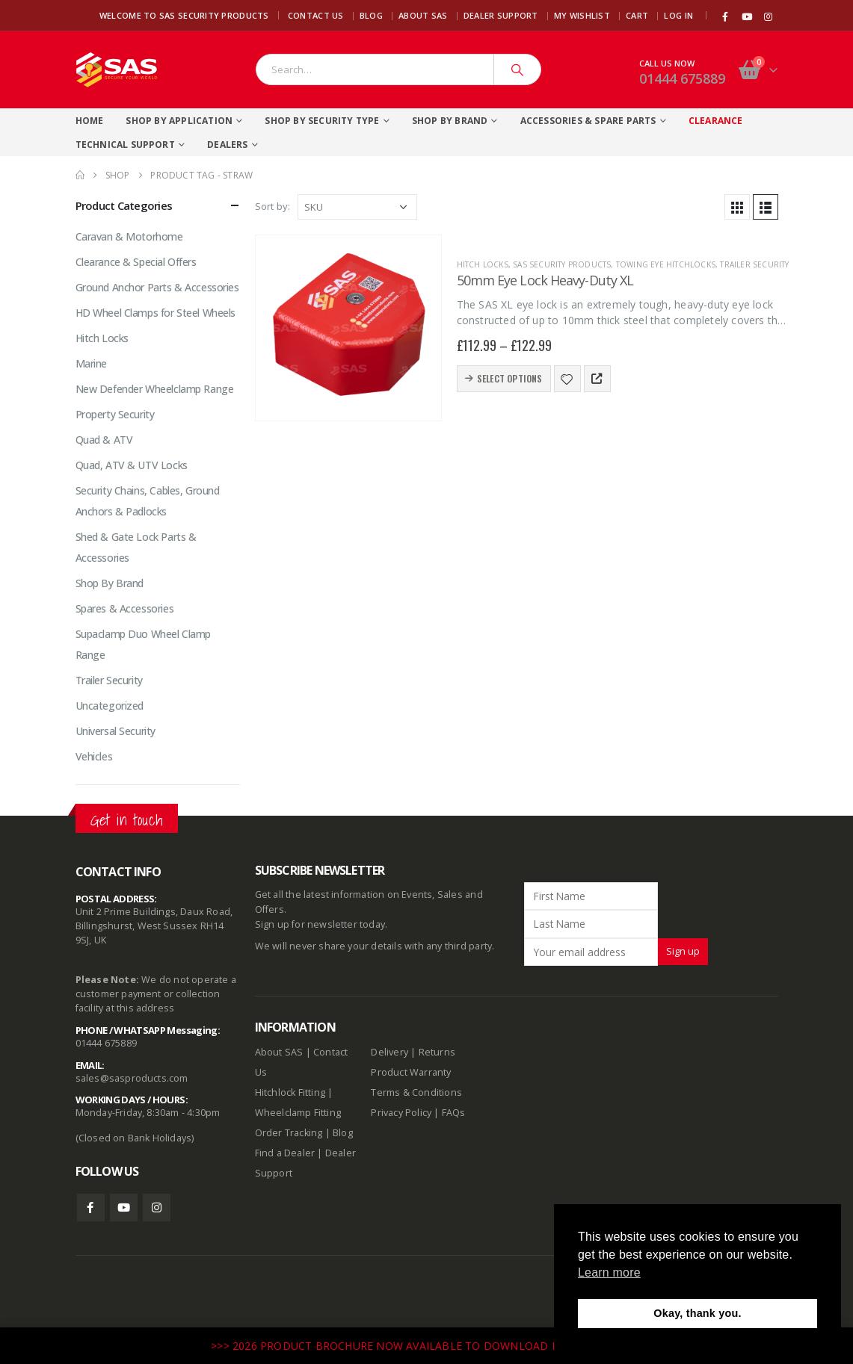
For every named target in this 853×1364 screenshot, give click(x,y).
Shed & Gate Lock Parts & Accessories (136, 547)
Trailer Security (754, 264)
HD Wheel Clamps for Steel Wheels (156, 313)
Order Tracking (289, 1132)
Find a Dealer (285, 1153)
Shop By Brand (450, 120)
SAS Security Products (562, 264)
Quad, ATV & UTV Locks (132, 465)
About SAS (422, 15)
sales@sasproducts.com (132, 1078)
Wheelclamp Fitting (298, 1112)
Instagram (156, 1207)
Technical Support (125, 144)
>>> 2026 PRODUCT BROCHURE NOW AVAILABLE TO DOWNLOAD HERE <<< (407, 1346)
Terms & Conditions (416, 1092)
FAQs (454, 1112)
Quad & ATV (104, 440)
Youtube (124, 1207)
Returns (437, 1052)
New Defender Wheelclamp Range (155, 389)
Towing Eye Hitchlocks (665, 264)
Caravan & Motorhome (129, 236)
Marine (91, 363)
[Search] (517, 69)
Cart (637, 15)
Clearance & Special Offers (136, 262)
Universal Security (115, 731)
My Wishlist (582, 15)
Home (90, 120)
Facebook (91, 1207)
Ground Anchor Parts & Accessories (157, 287)
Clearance (716, 120)
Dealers (227, 144)
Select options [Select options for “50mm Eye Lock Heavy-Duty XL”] (510, 378)
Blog (371, 15)
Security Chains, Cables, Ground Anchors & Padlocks (148, 500)
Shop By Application (179, 120)
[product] (348, 328)
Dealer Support (501, 15)
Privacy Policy (401, 1112)
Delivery (389, 1052)
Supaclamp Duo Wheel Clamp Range (144, 644)
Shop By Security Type (322, 120)
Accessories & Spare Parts (588, 120)
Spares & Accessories (125, 608)
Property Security (115, 414)
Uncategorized (110, 705)
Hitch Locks (482, 264)
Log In (678, 15)
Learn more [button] (609, 1272)
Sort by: (273, 206)
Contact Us (316, 15)
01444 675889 (682, 78)
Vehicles (94, 756)
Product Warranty (412, 1072)
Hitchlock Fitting (290, 1092)
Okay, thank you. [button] (697, 1313)
